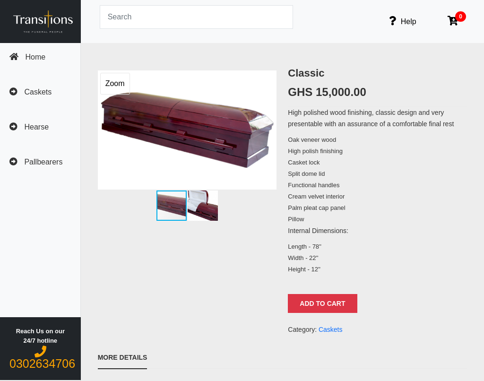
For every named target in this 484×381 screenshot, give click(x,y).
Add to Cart (322, 303)
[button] (268, 130)
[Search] (197, 17)
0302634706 (42, 358)
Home (27, 56)
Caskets (30, 91)
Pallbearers (35, 161)
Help (402, 21)
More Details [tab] (122, 357)
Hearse (29, 126)
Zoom (115, 83)
